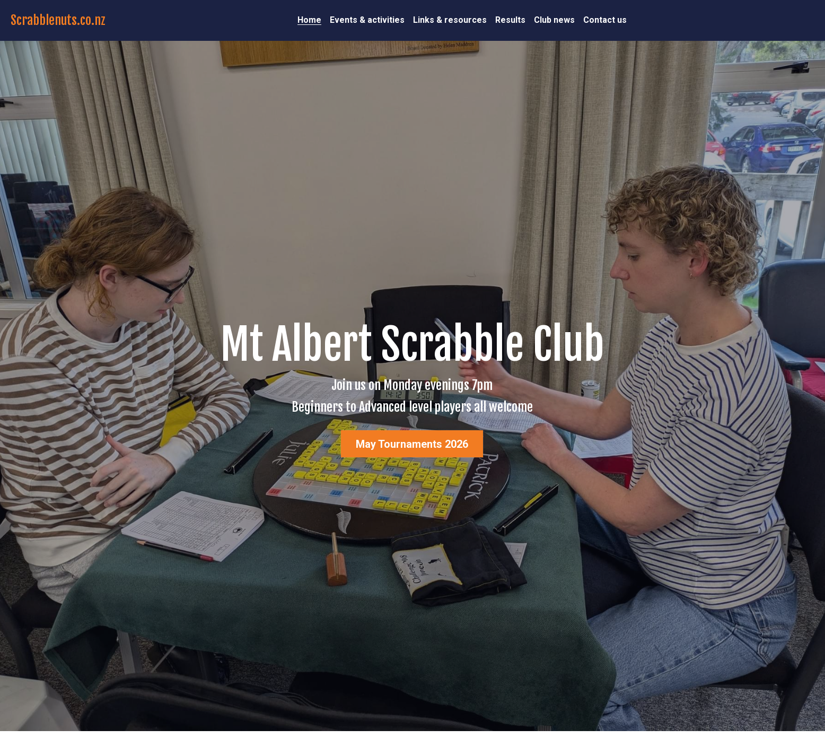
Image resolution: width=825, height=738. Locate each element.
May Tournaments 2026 (412, 444)
